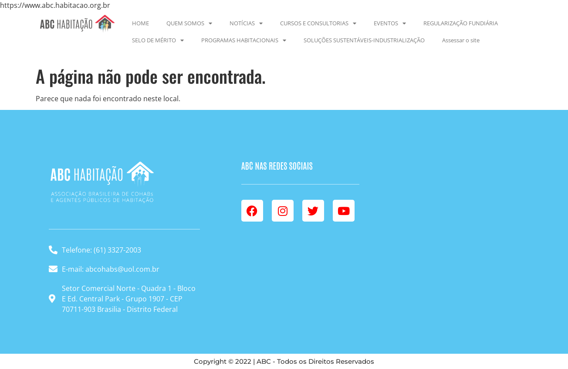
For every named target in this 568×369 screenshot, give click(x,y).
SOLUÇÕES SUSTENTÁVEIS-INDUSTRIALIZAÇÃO (364, 40)
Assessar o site (461, 40)
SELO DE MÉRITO (158, 40)
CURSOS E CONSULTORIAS (318, 23)
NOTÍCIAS (246, 23)
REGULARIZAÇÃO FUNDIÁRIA (460, 23)
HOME (140, 23)
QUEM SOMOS (189, 23)
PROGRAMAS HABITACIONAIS (243, 40)
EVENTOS (390, 23)
